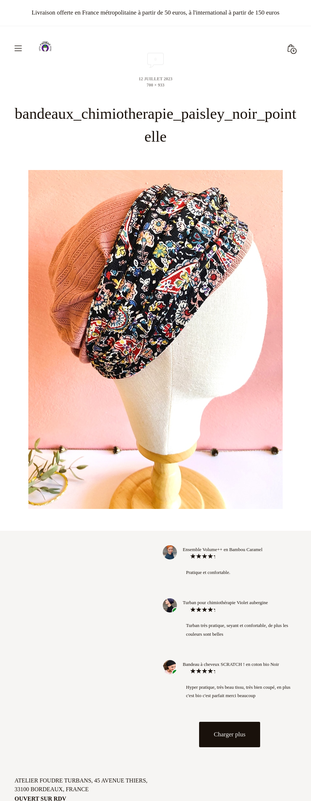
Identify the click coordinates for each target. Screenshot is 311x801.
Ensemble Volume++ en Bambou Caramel (222, 548)
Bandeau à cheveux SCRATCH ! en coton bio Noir (231, 663)
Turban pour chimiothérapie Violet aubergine (225, 601)
